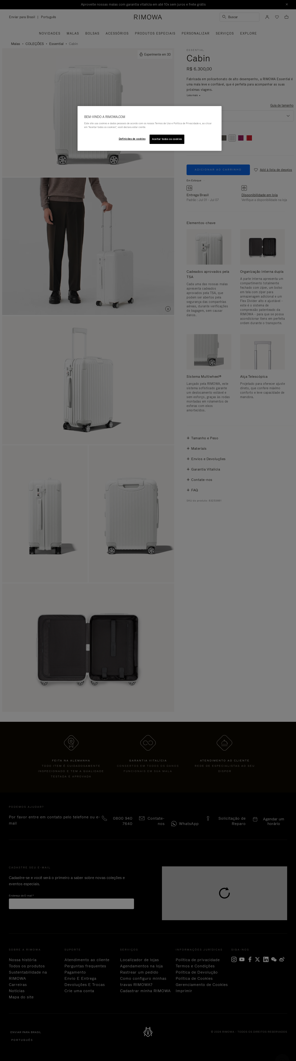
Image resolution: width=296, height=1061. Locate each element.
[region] (150, 128)
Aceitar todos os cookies (167, 139)
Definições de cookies (132, 139)
